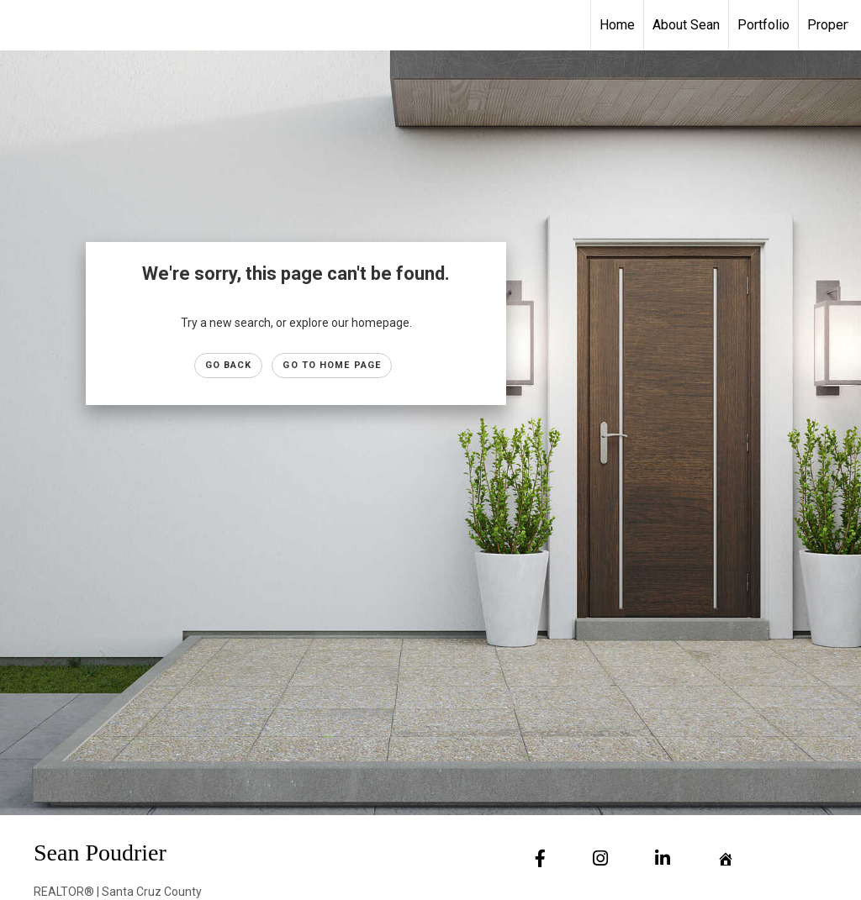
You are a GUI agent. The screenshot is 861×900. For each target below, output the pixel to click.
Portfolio (763, 25)
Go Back (228, 365)
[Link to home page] (21, 25)
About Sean (686, 25)
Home (617, 25)
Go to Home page (332, 365)
